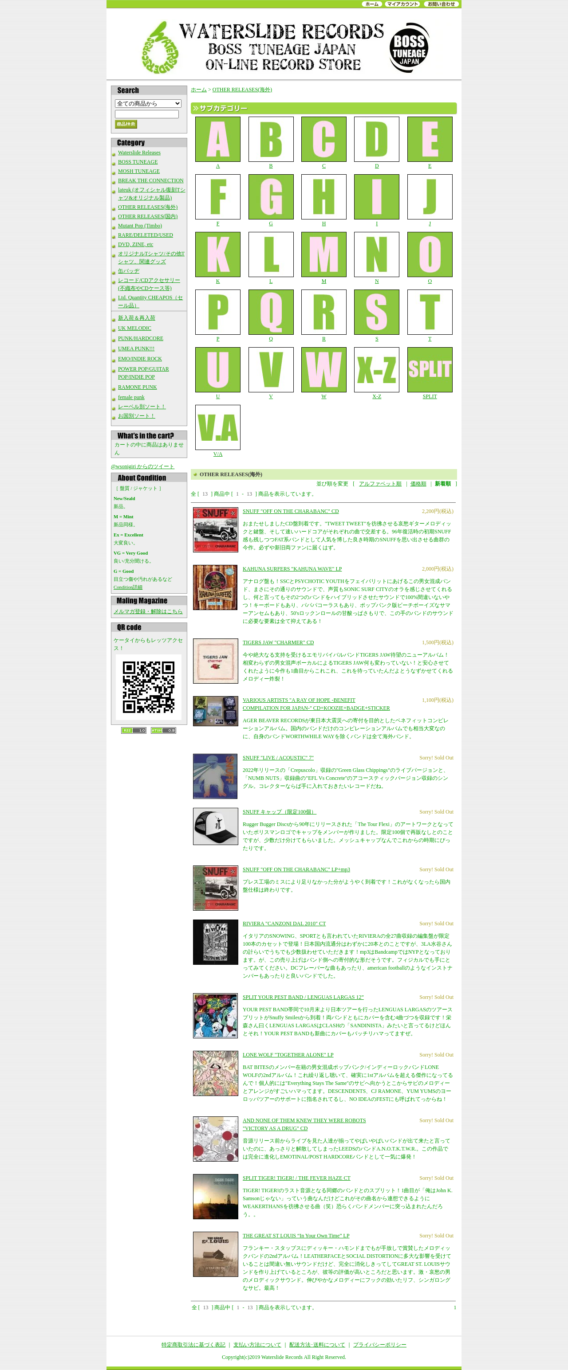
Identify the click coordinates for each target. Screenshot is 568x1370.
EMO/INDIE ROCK (140, 359)
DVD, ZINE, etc (135, 244)
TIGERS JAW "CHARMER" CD (278, 642)
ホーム (199, 89)
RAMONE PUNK (137, 387)
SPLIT (429, 373)
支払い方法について (257, 1345)
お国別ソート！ (136, 416)
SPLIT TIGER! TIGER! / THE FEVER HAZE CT (297, 1178)
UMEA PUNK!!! (136, 348)
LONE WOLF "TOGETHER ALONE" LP (288, 1055)
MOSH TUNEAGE (139, 171)
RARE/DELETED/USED (145, 235)
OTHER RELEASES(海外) (148, 207)
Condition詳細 (128, 587)
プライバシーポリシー (379, 1345)
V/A (218, 431)
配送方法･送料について (317, 1345)
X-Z (377, 373)
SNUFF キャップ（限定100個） (279, 812)
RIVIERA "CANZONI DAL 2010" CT (284, 923)
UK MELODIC (134, 328)
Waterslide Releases (139, 152)
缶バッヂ (128, 271)
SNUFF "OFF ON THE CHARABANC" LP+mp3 (296, 869)
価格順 (418, 484)
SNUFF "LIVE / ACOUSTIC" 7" (278, 758)
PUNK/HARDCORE (140, 338)
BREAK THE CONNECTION (151, 180)
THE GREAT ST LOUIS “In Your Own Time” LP (296, 1236)
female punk (131, 397)
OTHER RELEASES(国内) (148, 216)
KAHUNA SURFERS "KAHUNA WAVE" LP (292, 569)
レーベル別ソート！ (142, 406)
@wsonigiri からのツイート (142, 466)
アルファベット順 (380, 484)
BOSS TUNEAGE (138, 162)
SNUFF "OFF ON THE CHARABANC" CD (291, 511)
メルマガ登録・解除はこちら (148, 611)
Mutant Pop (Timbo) (140, 226)
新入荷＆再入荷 (136, 318)
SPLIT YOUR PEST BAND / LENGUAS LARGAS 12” (303, 997)
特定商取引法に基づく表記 (193, 1345)
